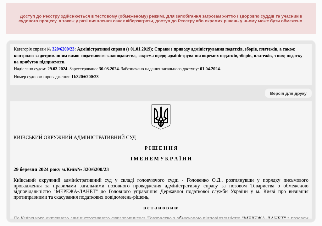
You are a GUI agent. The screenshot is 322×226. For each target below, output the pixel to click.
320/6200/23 (63, 49)
